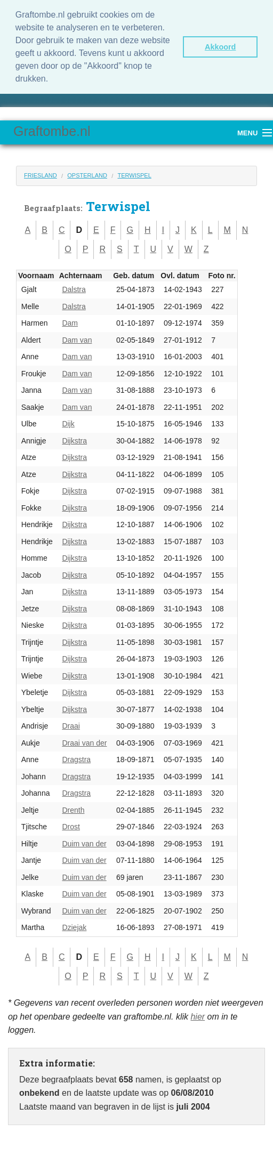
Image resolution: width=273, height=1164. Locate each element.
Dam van (77, 340)
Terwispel (134, 175)
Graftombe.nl (52, 131)
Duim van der (84, 843)
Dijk (68, 423)
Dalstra (73, 289)
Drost (70, 826)
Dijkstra (74, 440)
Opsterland (87, 175)
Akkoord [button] (220, 47)
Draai (70, 726)
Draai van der (84, 743)
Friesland (40, 175)
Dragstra (76, 759)
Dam (70, 323)
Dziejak (74, 927)
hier (197, 1016)
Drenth (73, 810)
